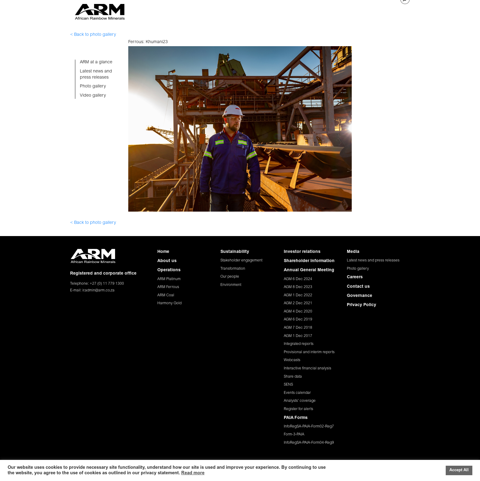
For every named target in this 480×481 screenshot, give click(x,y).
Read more (192, 473)
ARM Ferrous (168, 287)
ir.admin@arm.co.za (98, 290)
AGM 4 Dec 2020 (298, 311)
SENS (288, 385)
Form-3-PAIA (294, 434)
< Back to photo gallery (93, 35)
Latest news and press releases (373, 260)
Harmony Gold (169, 303)
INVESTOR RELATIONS (298, 11)
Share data (293, 377)
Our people (229, 277)
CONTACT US (381, 11)
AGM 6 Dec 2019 (298, 319)
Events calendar (297, 393)
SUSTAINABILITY (253, 11)
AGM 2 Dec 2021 (298, 303)
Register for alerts (298, 409)
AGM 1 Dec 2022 (298, 295)
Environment (230, 285)
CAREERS (353, 11)
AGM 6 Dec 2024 (298, 279)
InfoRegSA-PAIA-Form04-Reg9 (309, 443)
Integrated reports (298, 344)
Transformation (232, 269)
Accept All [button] (459, 470)
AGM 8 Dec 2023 (298, 287)
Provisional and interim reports (309, 352)
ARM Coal (165, 295)
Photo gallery (358, 269)
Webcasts (292, 360)
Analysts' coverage (300, 401)
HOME (167, 11)
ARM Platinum (169, 279)
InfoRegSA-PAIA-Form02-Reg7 (309, 426)
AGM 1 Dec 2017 (298, 336)
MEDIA (332, 11)
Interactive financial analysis (307, 368)
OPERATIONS (218, 11)
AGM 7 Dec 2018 (298, 328)
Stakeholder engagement (241, 260)
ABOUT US (189, 11)
